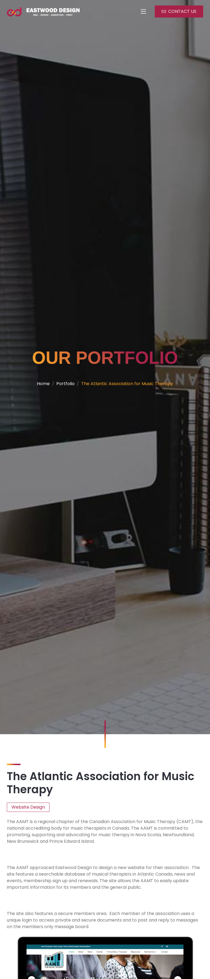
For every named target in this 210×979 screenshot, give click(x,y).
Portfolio (64, 389)
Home (41, 389)
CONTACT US (180, 11)
